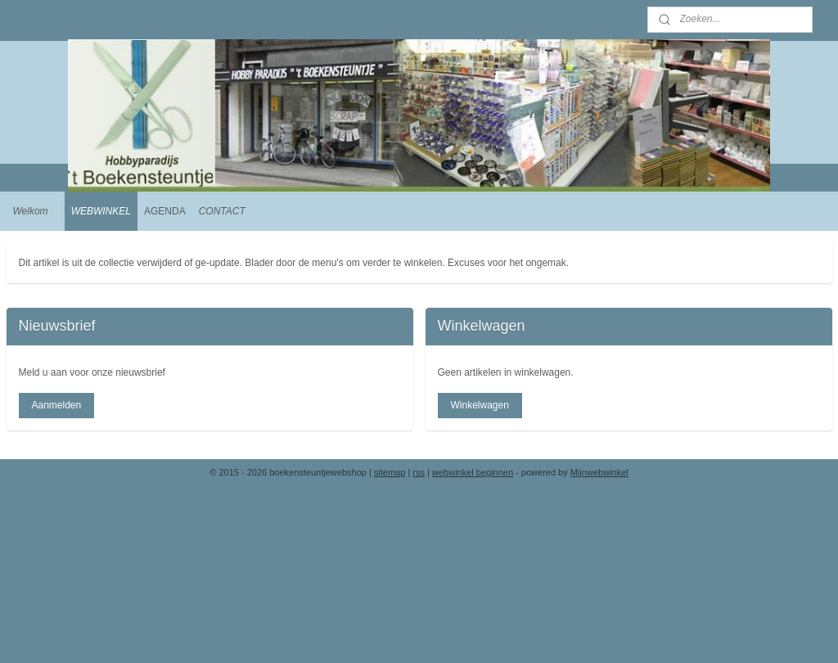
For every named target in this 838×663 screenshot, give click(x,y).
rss (418, 472)
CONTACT (222, 211)
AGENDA (165, 211)
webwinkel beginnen (472, 472)
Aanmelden (56, 405)
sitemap (390, 472)
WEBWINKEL (101, 211)
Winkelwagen (479, 405)
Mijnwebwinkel (599, 472)
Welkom (30, 211)
